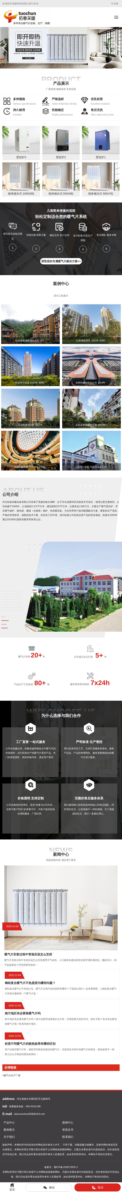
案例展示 (9, 1129)
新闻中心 (67, 1122)
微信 (49, 1188)
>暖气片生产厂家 (11, 1075)
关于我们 (9, 1136)
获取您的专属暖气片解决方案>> (61, 261)
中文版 (114, 3)
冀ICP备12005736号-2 (66, 1167)
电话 (97, 1188)
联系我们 (67, 1136)
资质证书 (67, 1129)
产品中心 (9, 1122)
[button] (117, 47)
